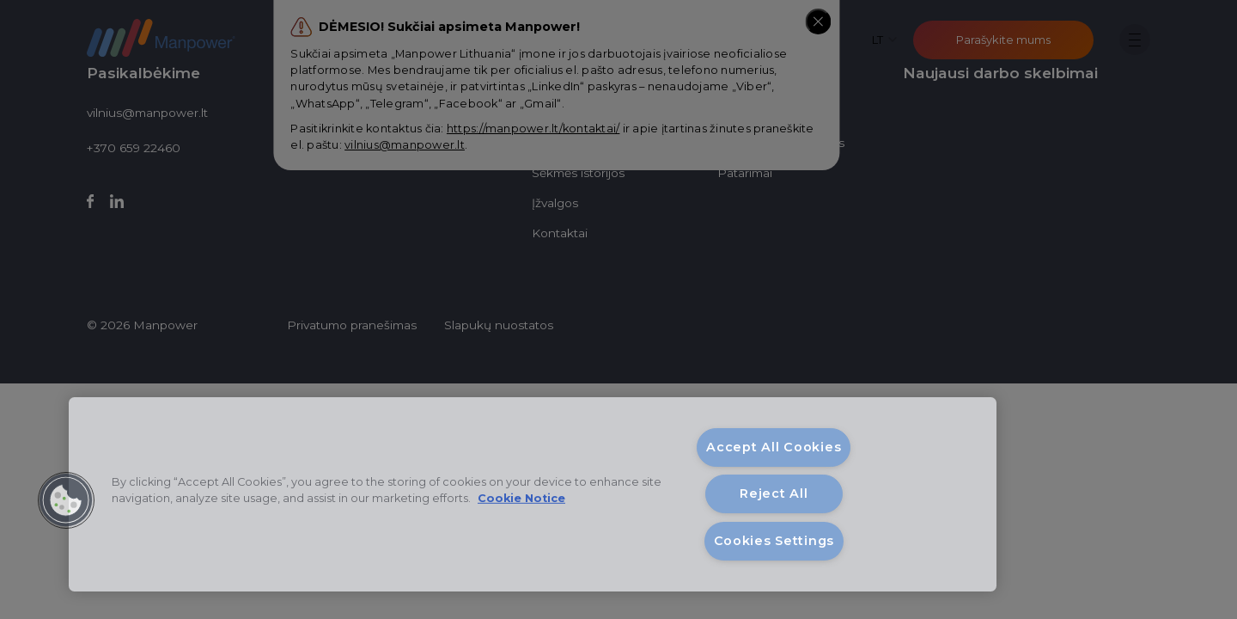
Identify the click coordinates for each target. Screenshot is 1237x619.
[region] (532, 494)
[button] (66, 500)
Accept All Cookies (773, 447)
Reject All (773, 493)
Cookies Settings (774, 541)
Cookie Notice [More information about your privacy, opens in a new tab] (521, 498)
